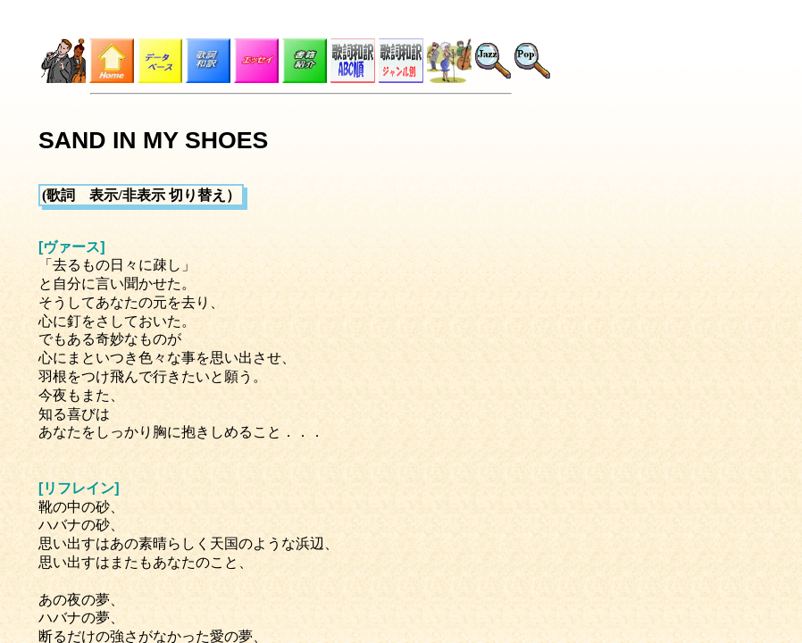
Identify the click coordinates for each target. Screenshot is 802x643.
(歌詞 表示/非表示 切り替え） (141, 195)
